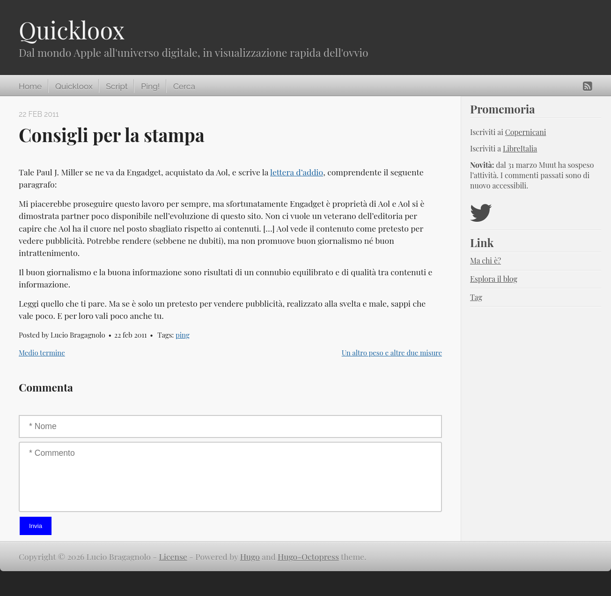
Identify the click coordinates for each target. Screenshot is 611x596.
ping (183, 334)
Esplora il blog (493, 279)
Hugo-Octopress (308, 556)
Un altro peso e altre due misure (392, 352)
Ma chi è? (485, 260)
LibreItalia (520, 148)
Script (116, 86)
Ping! (150, 86)
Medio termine (42, 352)
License (173, 556)
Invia (35, 525)
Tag (476, 297)
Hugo (250, 556)
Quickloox (72, 29)
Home (30, 86)
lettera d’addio (296, 171)
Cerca (184, 86)
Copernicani (525, 132)
